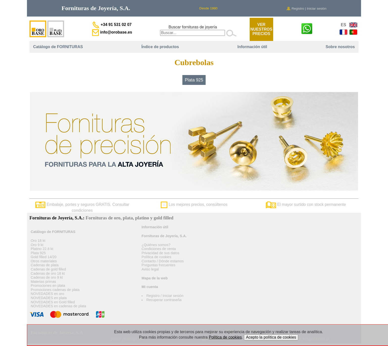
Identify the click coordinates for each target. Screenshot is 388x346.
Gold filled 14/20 (43, 257)
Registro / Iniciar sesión (164, 296)
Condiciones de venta (159, 249)
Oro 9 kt (37, 245)
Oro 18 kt (38, 241)
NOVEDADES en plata (49, 298)
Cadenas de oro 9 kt (47, 277)
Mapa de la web (155, 278)
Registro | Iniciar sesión (306, 8)
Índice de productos (160, 47)
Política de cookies (156, 257)
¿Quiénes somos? (156, 245)
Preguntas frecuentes (158, 265)
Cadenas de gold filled (48, 269)
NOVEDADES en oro (47, 294)
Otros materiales (44, 261)
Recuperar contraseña (163, 300)
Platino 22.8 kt (42, 249)
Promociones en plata (48, 286)
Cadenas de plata (45, 265)
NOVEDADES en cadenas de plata (58, 306)
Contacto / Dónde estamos (163, 261)
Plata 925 (194, 79)
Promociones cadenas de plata (55, 290)
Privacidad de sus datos (160, 253)
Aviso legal (150, 269)
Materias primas (43, 282)
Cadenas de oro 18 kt (48, 273)
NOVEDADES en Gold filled (53, 302)
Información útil (252, 47)
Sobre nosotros (340, 47)
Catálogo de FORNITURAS (58, 47)
